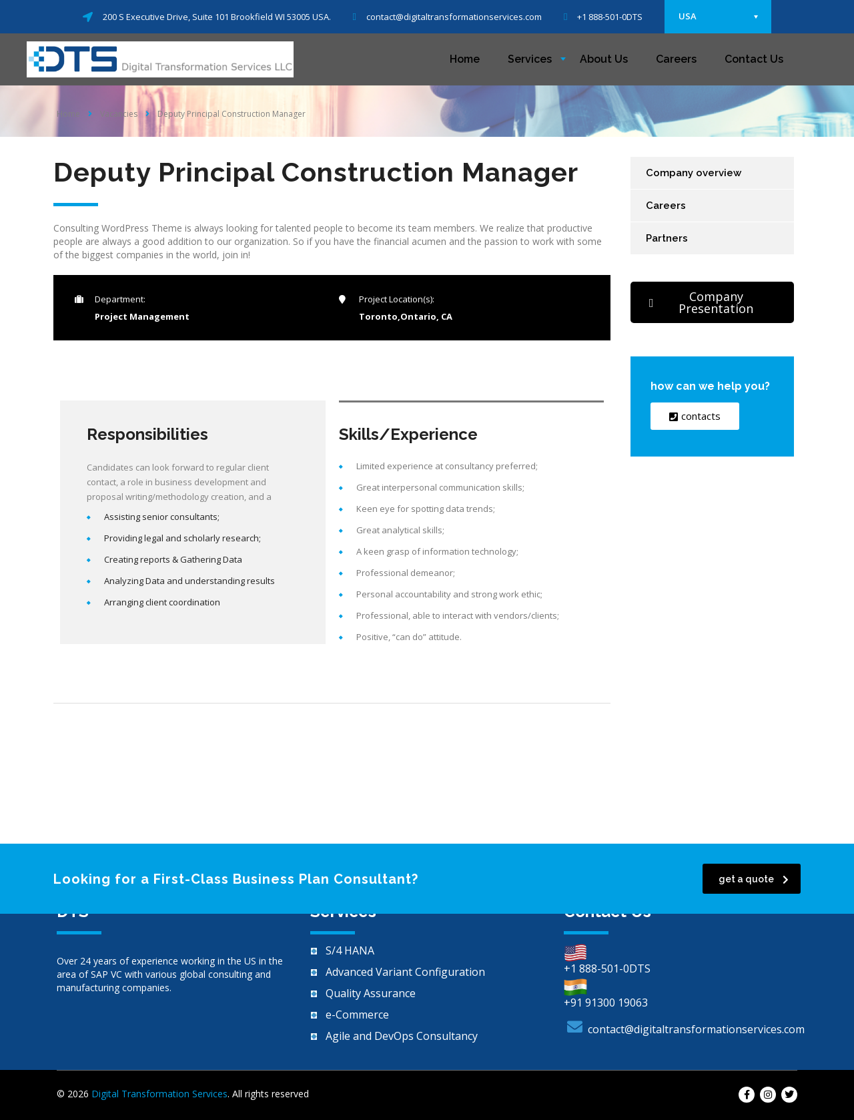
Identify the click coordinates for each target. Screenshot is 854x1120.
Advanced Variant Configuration (405, 971)
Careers (676, 59)
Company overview (693, 173)
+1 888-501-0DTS (607, 968)
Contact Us (754, 59)
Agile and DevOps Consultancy (402, 1036)
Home (465, 59)
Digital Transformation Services (159, 1093)
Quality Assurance (371, 993)
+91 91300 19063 (606, 1002)
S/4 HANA (350, 950)
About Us (604, 59)
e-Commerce (357, 1014)
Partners (667, 238)
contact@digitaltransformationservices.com (696, 1029)
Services (530, 59)
